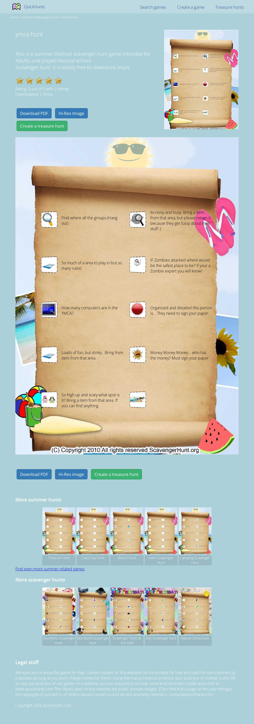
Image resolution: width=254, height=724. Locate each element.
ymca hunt (70, 17)
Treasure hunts (229, 7)
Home (14, 17)
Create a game (190, 7)
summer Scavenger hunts (40, 17)
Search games (153, 7)
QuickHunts (34, 6)
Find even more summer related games (50, 569)
